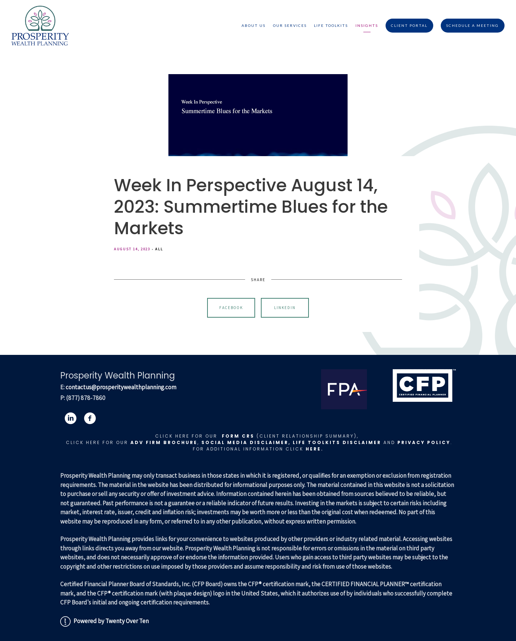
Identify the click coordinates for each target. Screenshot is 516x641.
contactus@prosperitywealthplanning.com (121, 387)
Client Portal (409, 25)
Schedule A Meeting (472, 25)
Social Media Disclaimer (244, 442)
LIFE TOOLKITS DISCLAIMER (337, 442)
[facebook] (90, 418)
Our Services (290, 25)
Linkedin (285, 307)
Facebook (231, 307)
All (159, 248)
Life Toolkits (331, 25)
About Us (254, 25)
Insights (366, 25)
